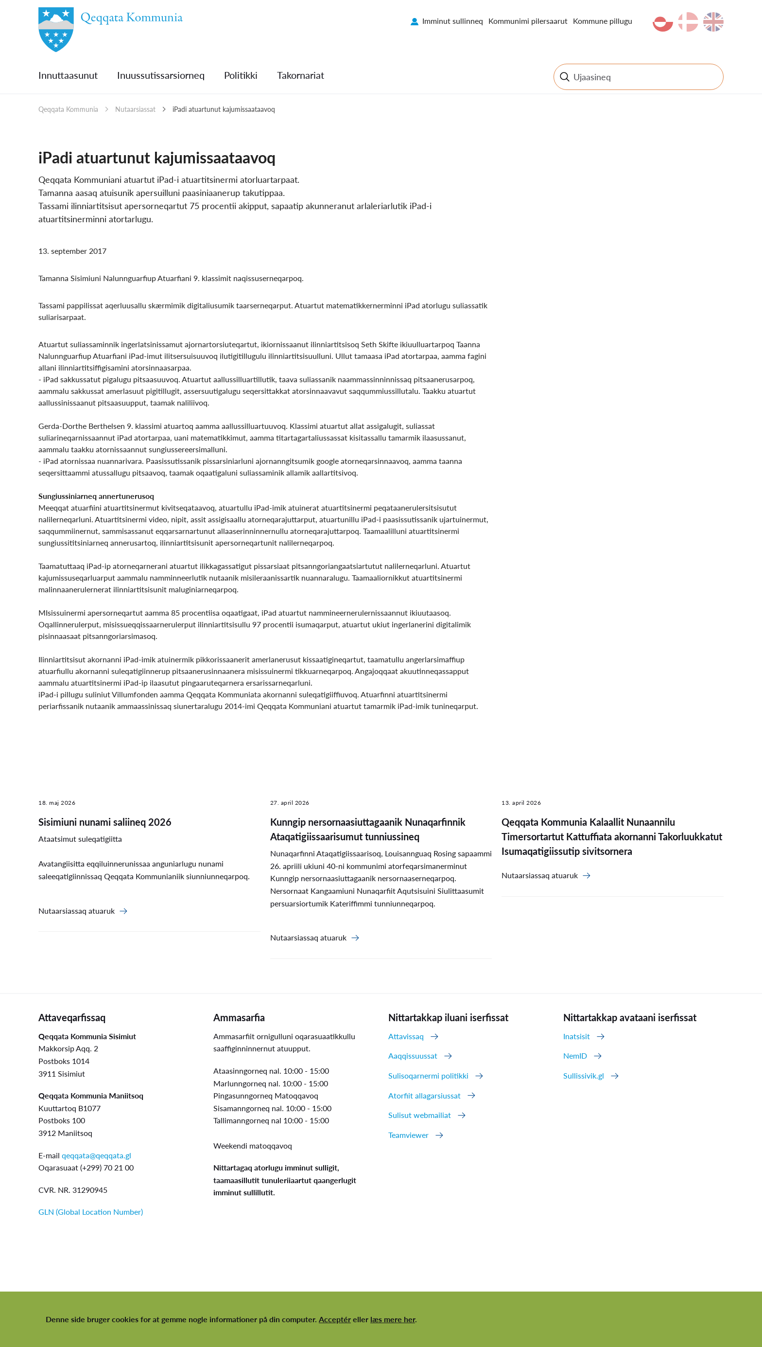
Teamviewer (408, 1134)
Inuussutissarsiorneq (161, 75)
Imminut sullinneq (452, 20)
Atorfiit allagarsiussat (424, 1095)
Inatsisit (576, 1036)
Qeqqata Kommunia (68, 109)
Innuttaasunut (68, 75)
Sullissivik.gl (583, 1075)
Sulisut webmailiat (419, 1114)
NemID (575, 1055)
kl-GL (663, 22)
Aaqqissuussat (412, 1055)
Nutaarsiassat (135, 109)
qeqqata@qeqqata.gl (96, 1155)
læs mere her (392, 1319)
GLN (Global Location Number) (90, 1211)
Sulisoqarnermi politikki (428, 1075)
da (688, 22)
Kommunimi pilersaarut (528, 20)
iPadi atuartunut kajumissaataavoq (224, 109)
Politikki (241, 75)
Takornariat (300, 75)
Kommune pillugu (602, 20)
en (713, 22)
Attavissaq (406, 1036)
